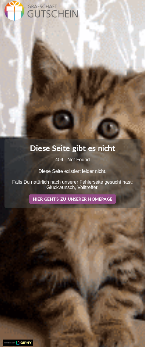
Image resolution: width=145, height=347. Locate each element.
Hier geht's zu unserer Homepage (72, 199)
